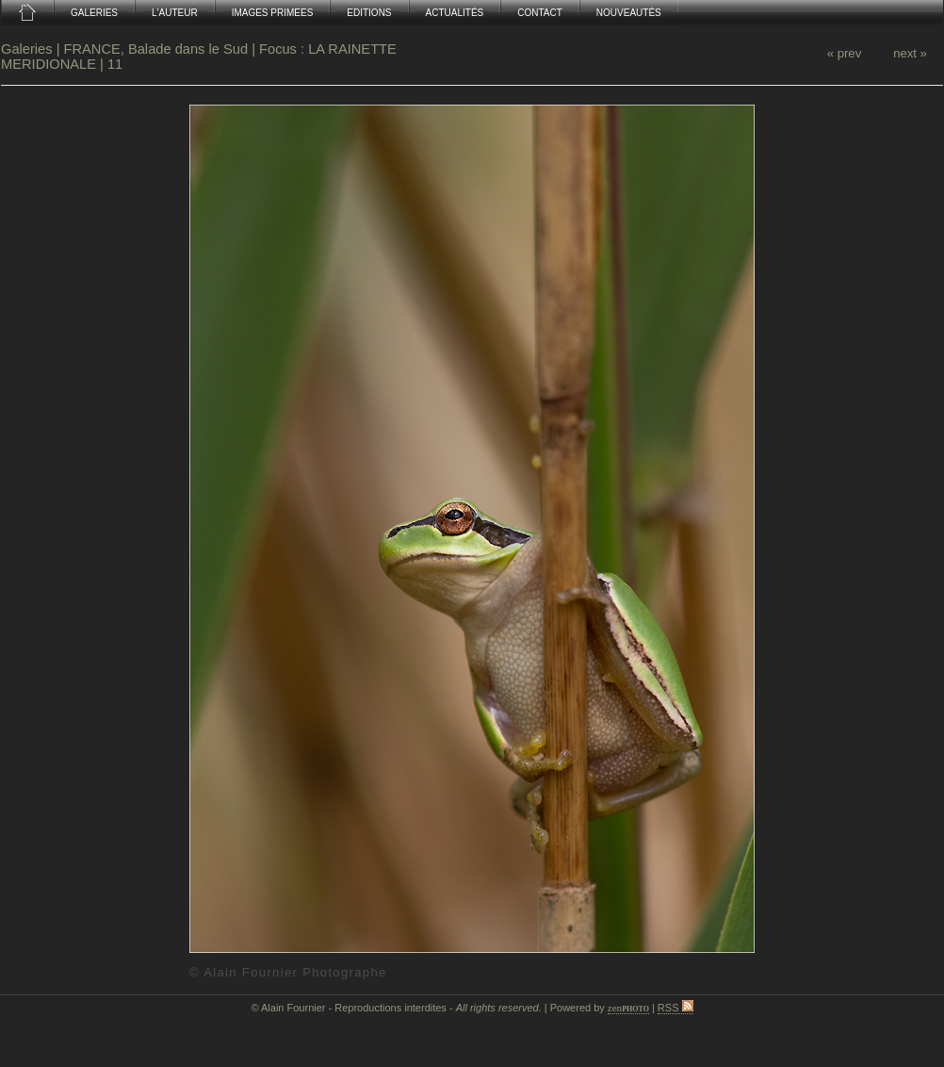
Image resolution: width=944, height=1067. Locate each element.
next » (910, 53)
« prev (844, 53)
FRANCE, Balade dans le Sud (156, 49)
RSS (675, 1007)
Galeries (29, 49)
